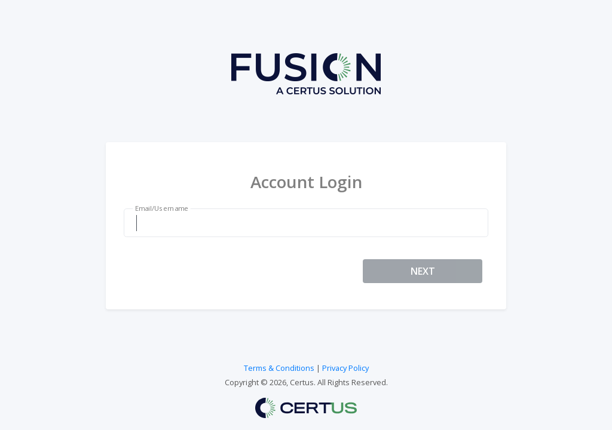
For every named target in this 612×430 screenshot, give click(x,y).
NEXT (423, 271)
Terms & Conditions (279, 368)
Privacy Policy (345, 368)
